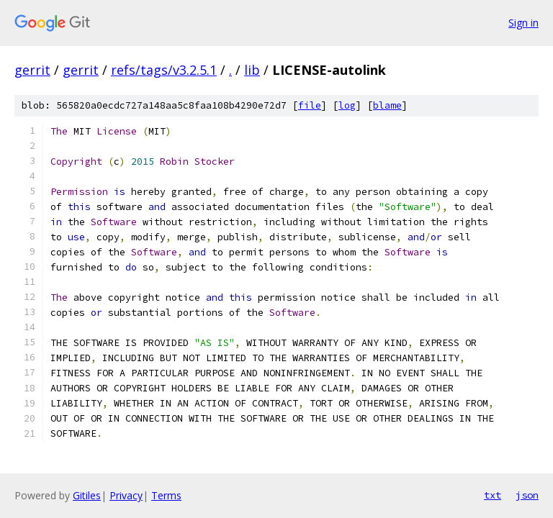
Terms (166, 495)
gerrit (32, 69)
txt (492, 495)
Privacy (126, 495)
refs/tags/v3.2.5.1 (164, 69)
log (347, 105)
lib (252, 69)
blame (387, 105)
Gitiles (87, 495)
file (309, 105)
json (527, 495)
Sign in (523, 22)
